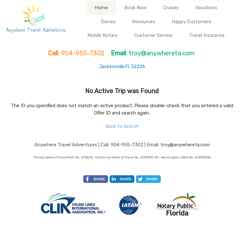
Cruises (171, 7)
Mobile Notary (102, 35)
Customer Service (153, 35)
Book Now (135, 7)
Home (101, 7)
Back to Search (122, 126)
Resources (143, 21)
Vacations (206, 7)
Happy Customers (191, 21)
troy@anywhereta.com (185, 145)
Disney (108, 21)
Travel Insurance (207, 35)
